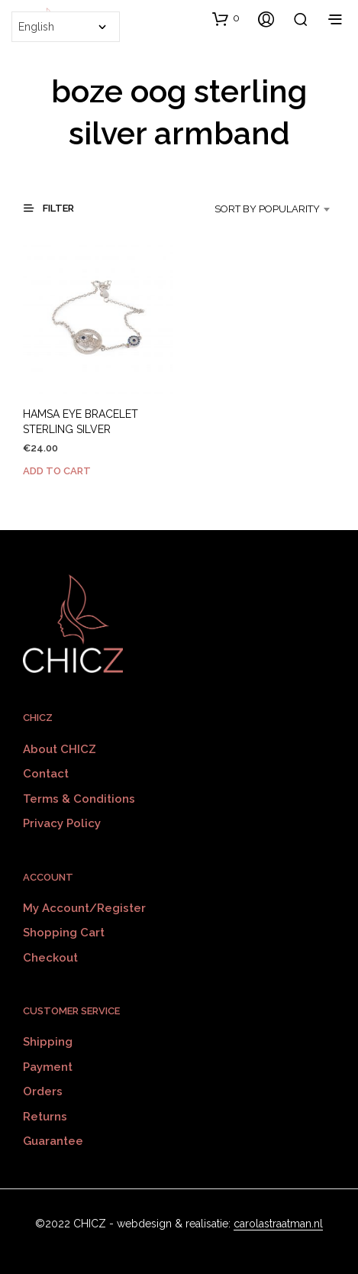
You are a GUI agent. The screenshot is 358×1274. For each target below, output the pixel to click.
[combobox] (268, 209)
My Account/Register (84, 908)
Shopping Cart (64, 932)
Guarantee (53, 1141)
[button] (226, 18)
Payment (48, 1067)
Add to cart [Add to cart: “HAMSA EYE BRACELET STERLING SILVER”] (57, 471)
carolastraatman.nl (278, 1224)
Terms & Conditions (79, 799)
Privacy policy (62, 823)
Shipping (48, 1042)
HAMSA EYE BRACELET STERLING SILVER (80, 421)
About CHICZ (59, 749)
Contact (46, 774)
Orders (43, 1091)
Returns (45, 1117)
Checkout (50, 958)
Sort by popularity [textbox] (267, 209)
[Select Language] (65, 26)
